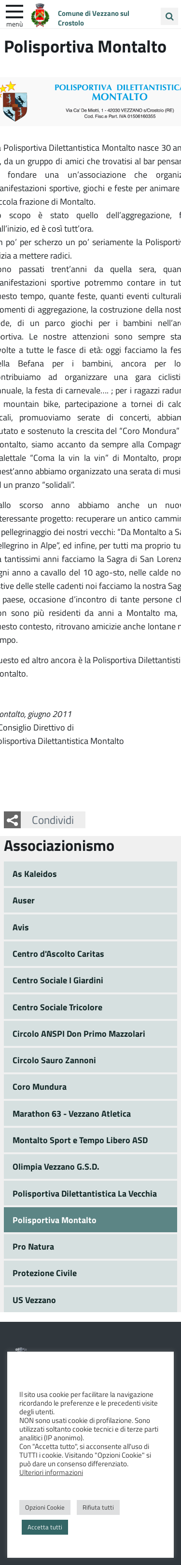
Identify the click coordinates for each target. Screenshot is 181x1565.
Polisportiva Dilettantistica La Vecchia (85, 1193)
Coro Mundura (40, 1086)
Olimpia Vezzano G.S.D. (56, 1166)
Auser (24, 900)
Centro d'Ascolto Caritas (58, 953)
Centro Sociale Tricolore (57, 1007)
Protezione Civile (45, 1272)
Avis (21, 927)
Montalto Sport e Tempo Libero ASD (80, 1140)
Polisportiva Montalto (55, 1219)
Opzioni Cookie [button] (45, 1507)
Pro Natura (33, 1246)
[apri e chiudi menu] (14, 10)
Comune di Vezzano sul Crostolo (93, 18)
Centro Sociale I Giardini (58, 980)
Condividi (53, 819)
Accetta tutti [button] (45, 1527)
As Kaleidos (35, 873)
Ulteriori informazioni (51, 1472)
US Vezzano (34, 1299)
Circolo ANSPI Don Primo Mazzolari (79, 1033)
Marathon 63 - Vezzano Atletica (72, 1113)
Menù (14, 23)
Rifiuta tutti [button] (98, 1507)
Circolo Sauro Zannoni (54, 1060)
